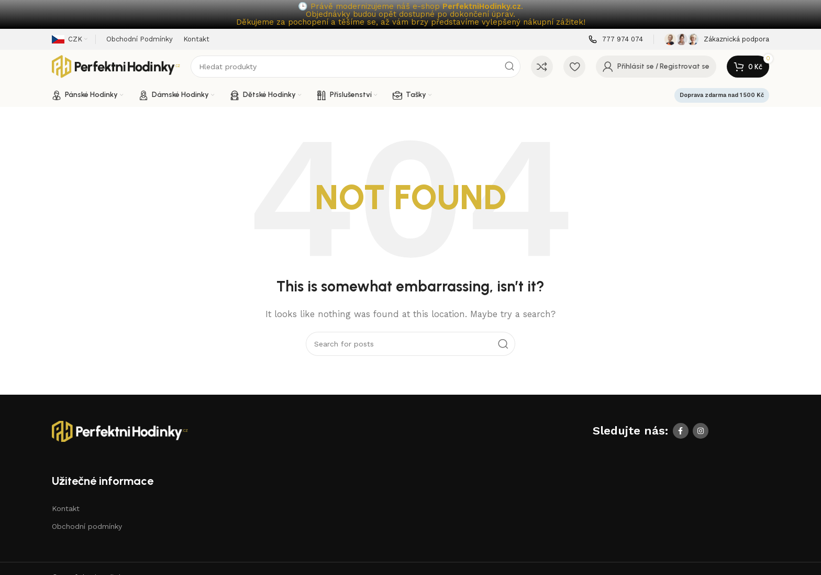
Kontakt (66, 508)
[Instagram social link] (700, 431)
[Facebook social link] (681, 431)
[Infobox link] (616, 39)
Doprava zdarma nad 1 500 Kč (722, 95)
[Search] (355, 67)
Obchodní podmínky (87, 526)
